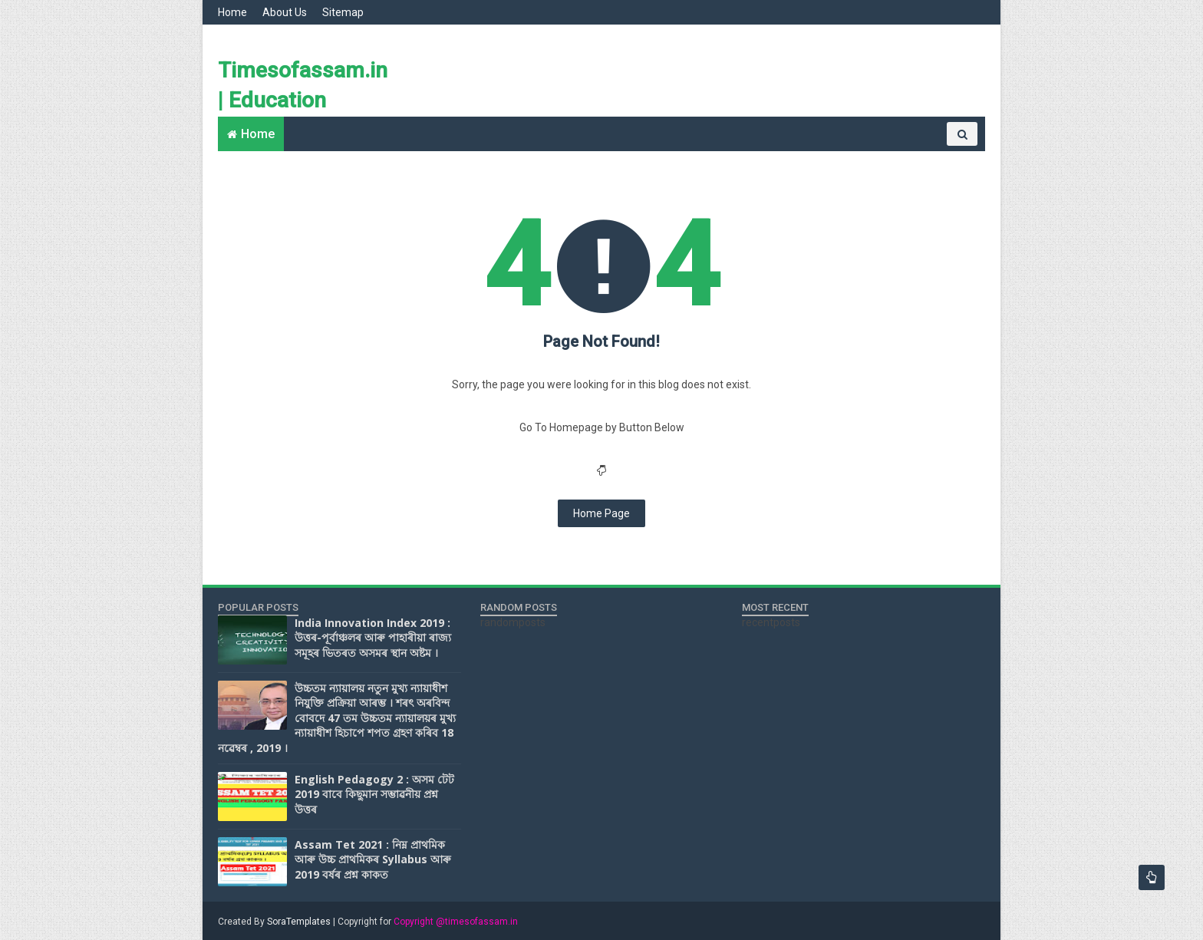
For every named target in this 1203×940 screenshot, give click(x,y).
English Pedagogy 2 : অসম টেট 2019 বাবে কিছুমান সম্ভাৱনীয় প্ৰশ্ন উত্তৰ (374, 794)
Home (232, 12)
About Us (284, 12)
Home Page (601, 513)
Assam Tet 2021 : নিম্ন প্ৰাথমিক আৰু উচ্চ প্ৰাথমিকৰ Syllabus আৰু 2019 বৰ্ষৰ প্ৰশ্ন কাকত (373, 859)
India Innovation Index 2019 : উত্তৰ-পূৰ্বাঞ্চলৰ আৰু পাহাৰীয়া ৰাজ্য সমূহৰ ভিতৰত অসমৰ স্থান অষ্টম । (373, 637)
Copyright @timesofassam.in (456, 921)
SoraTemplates (299, 921)
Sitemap (343, 12)
